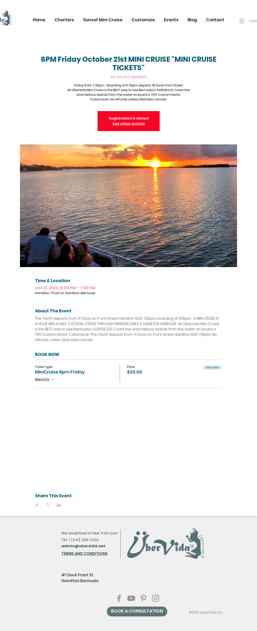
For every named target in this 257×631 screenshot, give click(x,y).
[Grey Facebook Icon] (119, 598)
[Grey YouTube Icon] (131, 598)
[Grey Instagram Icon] (155, 598)
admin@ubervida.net (83, 546)
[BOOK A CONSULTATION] (137, 611)
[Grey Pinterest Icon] (143, 598)
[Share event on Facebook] (37, 505)
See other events (128, 123)
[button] (64, 20)
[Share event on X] (48, 505)
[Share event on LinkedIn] (59, 505)
